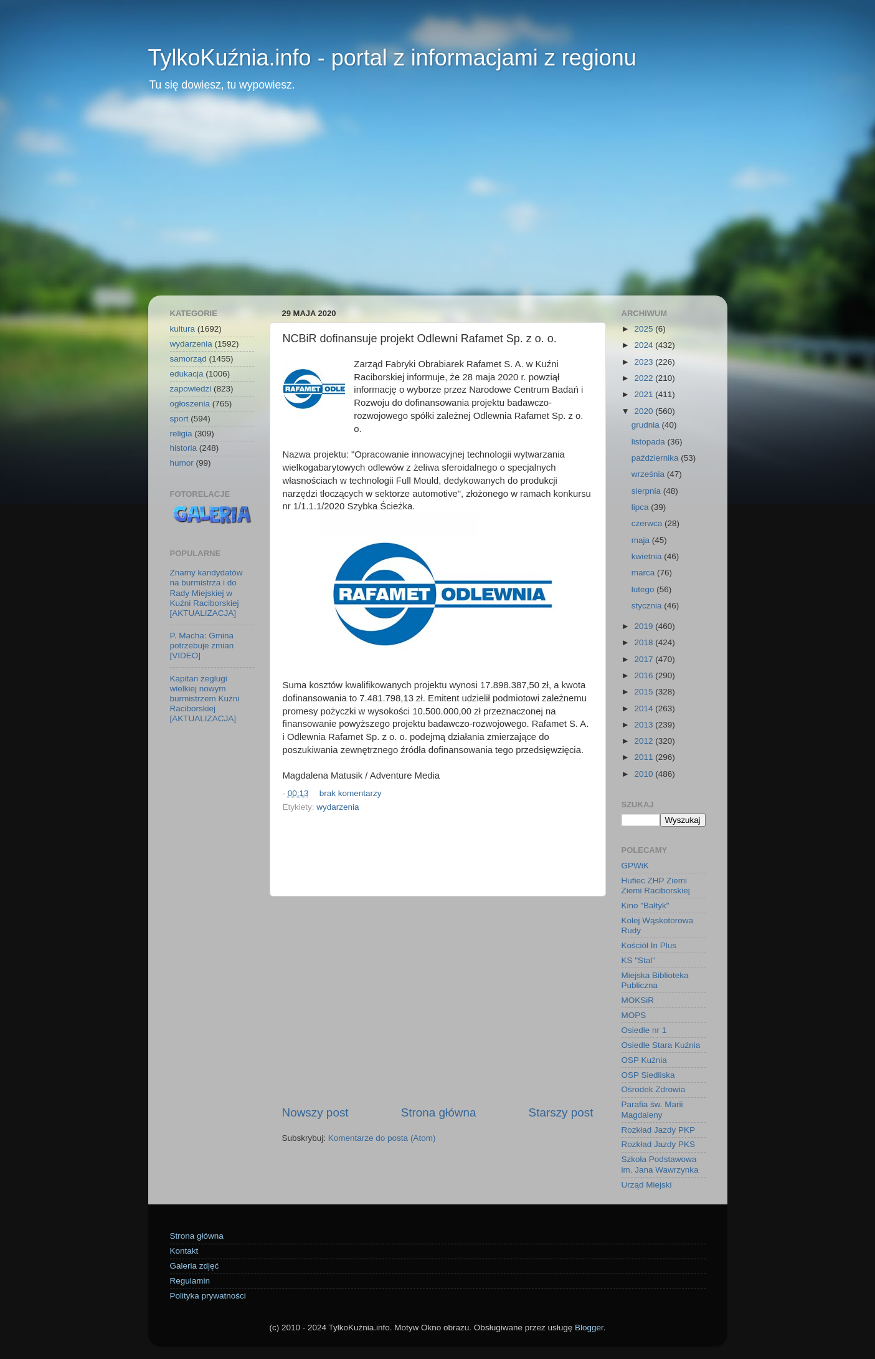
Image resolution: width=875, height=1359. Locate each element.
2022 (644, 378)
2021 (644, 394)
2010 (644, 774)
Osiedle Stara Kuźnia (661, 1045)
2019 (644, 626)
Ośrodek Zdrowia (654, 1089)
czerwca (648, 523)
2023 (644, 362)
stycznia (648, 605)
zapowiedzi (191, 388)
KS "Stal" (639, 960)
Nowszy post (315, 1112)
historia (183, 448)
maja (641, 540)
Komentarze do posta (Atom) (382, 1138)
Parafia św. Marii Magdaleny (652, 1109)
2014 (644, 708)
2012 (644, 741)
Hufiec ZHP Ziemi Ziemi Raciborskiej (656, 885)
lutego (644, 589)
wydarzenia (337, 807)
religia (181, 433)
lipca (641, 507)
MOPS (634, 1015)
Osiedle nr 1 (644, 1030)
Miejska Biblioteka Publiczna (655, 980)
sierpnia (647, 491)
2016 (644, 675)
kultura (183, 329)
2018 (644, 642)
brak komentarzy (350, 793)
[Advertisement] (437, 202)
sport (179, 418)
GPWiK (635, 865)
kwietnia (648, 556)
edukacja (187, 373)
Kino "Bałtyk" (645, 905)
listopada (649, 441)
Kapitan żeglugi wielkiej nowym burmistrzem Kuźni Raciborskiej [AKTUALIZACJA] (205, 699)
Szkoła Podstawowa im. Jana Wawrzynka (660, 1164)
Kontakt (184, 1251)
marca (644, 572)
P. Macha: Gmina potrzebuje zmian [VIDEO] (202, 645)
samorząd (188, 358)
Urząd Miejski (647, 1184)
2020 (644, 411)
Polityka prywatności (208, 1295)
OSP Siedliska (648, 1075)
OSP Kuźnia (644, 1060)
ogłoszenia (190, 403)
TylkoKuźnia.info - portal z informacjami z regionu (392, 57)
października (656, 458)
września (649, 474)
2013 (644, 724)
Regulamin (190, 1280)
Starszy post (561, 1112)
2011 (644, 757)
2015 (644, 691)
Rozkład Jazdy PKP (659, 1130)
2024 (644, 345)
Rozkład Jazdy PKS (659, 1144)
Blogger (589, 1327)
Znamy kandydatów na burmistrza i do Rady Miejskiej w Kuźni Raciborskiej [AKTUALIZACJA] (206, 593)
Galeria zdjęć (194, 1265)
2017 (644, 659)
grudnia (646, 425)
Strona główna (438, 1112)
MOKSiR (638, 1000)
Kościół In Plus (649, 945)
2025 (644, 329)
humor (182, 463)
